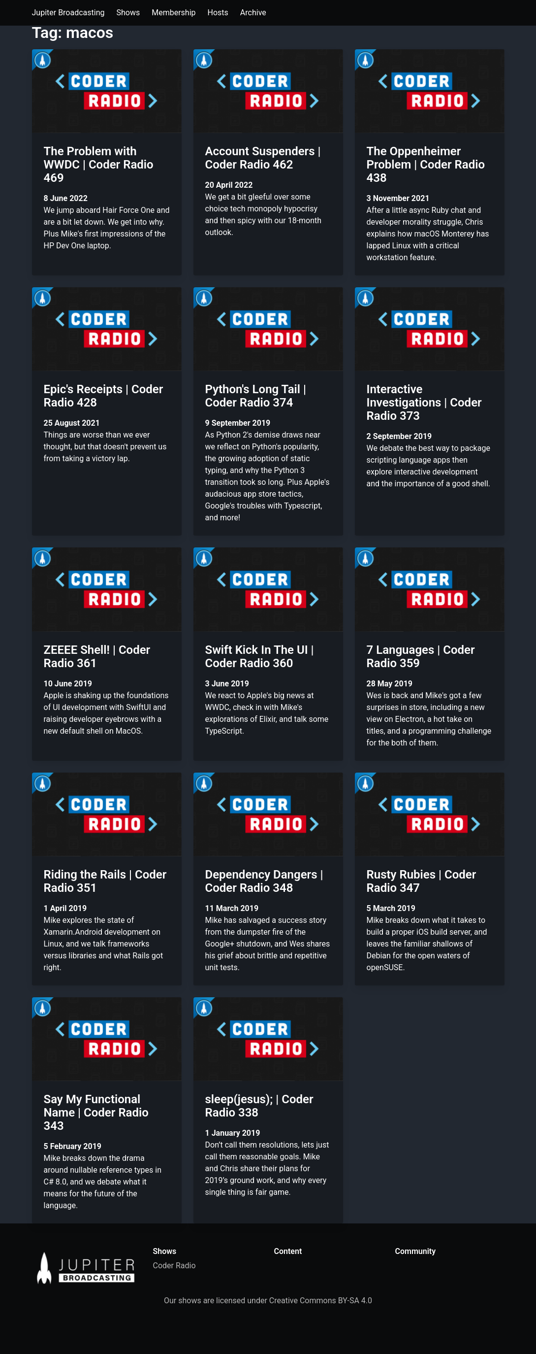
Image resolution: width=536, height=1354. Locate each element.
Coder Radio (174, 1265)
